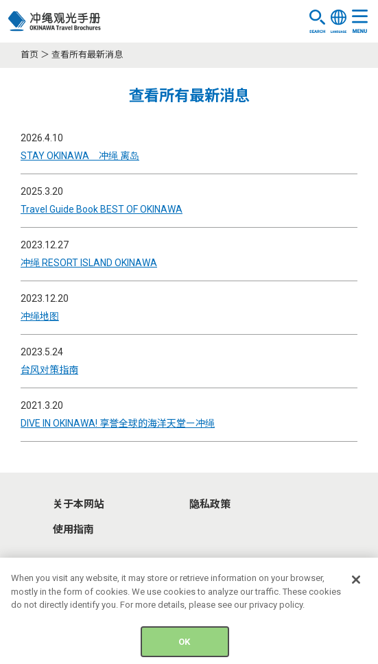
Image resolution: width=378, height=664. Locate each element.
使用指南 (73, 529)
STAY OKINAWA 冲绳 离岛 (80, 155)
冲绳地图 (40, 316)
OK (184, 646)
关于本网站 (78, 504)
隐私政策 (210, 504)
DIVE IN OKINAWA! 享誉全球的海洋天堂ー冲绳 (118, 423)
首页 (29, 54)
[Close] (356, 584)
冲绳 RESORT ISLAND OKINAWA (89, 262)
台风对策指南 (49, 369)
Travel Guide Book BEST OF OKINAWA (101, 209)
